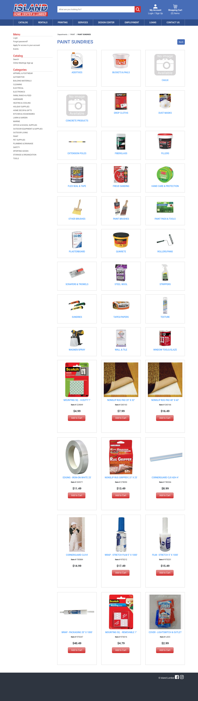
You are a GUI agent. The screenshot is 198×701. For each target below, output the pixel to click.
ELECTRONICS (19, 92)
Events (16, 49)
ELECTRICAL (18, 88)
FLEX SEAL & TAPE (77, 186)
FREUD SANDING (121, 186)
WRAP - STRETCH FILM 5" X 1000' (121, 555)
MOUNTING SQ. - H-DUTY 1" (77, 400)
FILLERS (165, 153)
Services (83, 22)
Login (15, 38)
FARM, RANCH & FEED (22, 95)
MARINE (16, 121)
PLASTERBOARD (77, 251)
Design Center (106, 22)
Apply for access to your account (26, 45)
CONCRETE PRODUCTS (77, 120)
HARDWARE (18, 99)
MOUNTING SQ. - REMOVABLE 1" (121, 632)
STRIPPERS (165, 284)
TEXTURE (165, 317)
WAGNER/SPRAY (77, 349)
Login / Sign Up (155, 12)
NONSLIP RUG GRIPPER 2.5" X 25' (121, 477)
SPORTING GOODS (20, 151)
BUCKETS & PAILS (121, 72)
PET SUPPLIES (19, 140)
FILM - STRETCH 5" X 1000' (165, 555)
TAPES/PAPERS (121, 317)
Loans (152, 22)
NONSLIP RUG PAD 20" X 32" (121, 400)
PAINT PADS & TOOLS (165, 219)
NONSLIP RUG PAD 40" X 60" (165, 400)
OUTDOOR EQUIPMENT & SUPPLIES (28, 129)
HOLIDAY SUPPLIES (21, 107)
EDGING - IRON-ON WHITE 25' (77, 477)
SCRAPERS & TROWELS (77, 284)
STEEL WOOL (121, 284)
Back (181, 42)
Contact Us (173, 22)
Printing (63, 22)
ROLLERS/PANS (165, 251)
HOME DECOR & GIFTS (22, 110)
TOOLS (16, 158)
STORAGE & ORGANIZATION (24, 155)
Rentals (42, 22)
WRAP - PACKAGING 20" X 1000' (77, 632)
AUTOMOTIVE (19, 77)
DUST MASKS (165, 113)
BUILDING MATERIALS (22, 81)
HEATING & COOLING (22, 103)
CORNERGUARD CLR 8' (77, 555)
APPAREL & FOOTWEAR (23, 73)
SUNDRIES (77, 317)
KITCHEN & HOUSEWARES (24, 114)
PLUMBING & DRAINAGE (23, 144)
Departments (63, 34)
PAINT (15, 136)
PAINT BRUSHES (121, 219)
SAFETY (16, 147)
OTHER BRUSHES (77, 219)
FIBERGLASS (121, 153)
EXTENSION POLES (77, 153)
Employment (132, 22)
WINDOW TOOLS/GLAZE (165, 349)
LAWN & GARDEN (20, 118)
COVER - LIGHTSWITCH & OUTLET (165, 632)
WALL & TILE (121, 349)
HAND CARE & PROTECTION (165, 186)
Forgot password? (20, 41)
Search (16, 59)
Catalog (23, 22)
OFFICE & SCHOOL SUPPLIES (25, 125)
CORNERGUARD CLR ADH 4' (165, 477)
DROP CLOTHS (121, 113)
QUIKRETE (121, 251)
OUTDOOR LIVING (20, 133)
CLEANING (17, 84)
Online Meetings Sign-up (23, 63)
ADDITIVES (77, 72)
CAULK (165, 80)
